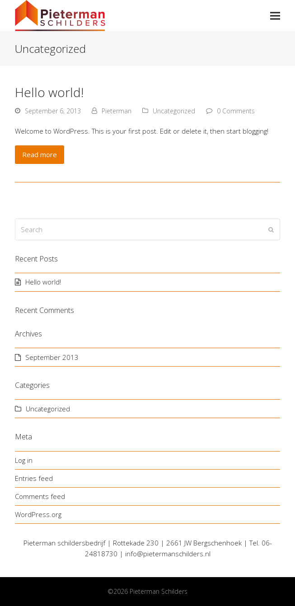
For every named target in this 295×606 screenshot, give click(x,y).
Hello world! (49, 92)
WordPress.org (38, 514)
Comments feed (40, 496)
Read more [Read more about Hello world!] (39, 154)
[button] (275, 16)
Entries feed (34, 478)
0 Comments (236, 111)
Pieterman (116, 111)
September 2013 (52, 357)
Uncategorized (174, 111)
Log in (24, 460)
